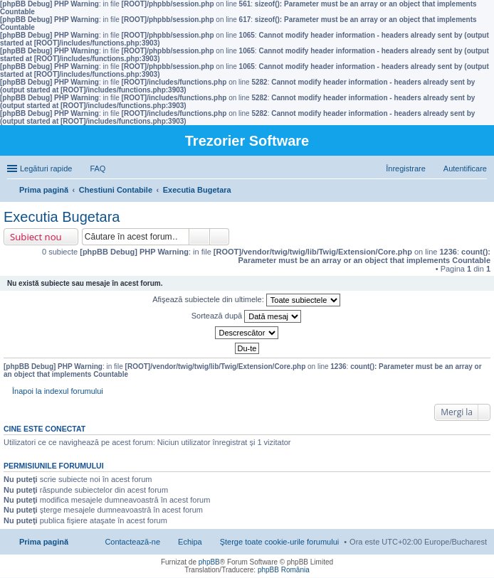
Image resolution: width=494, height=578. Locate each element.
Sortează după (246, 316)
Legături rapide (46, 168)
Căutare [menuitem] (481, 191)
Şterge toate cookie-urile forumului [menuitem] (280, 541)
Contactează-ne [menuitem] (132, 541)
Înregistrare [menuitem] (406, 168)
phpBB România (284, 570)
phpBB (209, 562)
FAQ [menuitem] (97, 168)
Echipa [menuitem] (190, 541)
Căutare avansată (219, 236)
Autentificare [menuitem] (465, 168)
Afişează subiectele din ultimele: (246, 300)
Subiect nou (36, 236)
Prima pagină (43, 541)
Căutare (199, 236)
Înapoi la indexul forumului (57, 391)
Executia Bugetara (62, 217)
